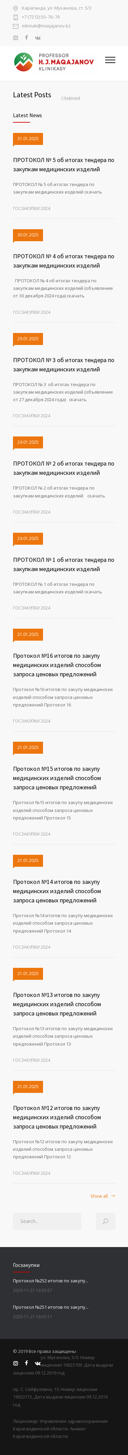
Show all (99, 1196)
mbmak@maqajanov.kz (46, 26)
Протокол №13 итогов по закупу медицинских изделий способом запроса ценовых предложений (57, 1004)
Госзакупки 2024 (31, 208)
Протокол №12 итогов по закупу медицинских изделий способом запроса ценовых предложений (57, 1117)
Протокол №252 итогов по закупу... (50, 1281)
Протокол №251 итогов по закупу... (50, 1307)
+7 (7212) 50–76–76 (41, 17)
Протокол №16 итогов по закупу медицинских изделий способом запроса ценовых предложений (57, 665)
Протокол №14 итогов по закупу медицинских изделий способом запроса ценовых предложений (57, 891)
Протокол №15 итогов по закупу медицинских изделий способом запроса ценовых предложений (57, 778)
